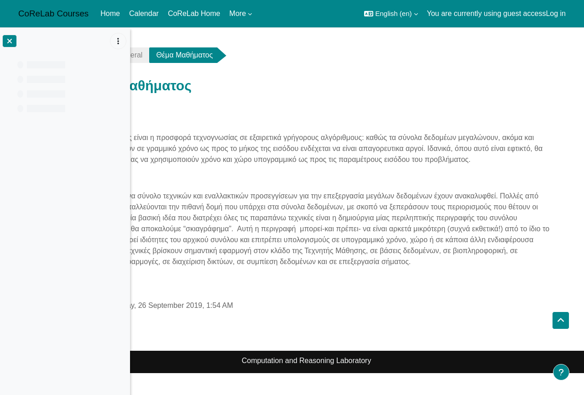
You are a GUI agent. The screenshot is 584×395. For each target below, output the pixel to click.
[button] (391, 13)
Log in (556, 13)
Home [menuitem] (110, 13)
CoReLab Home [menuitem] (194, 13)
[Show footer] (561, 372)
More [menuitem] (237, 13)
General (213, 55)
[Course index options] (118, 41)
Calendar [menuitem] (144, 13)
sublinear (162, 55)
